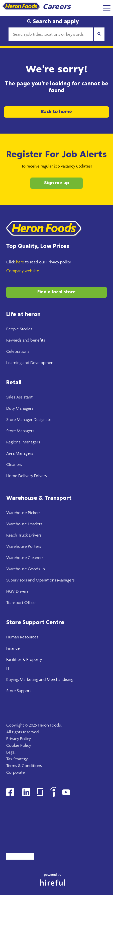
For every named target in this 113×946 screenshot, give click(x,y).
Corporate (15, 772)
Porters (34, 546)
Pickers (34, 512)
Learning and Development (30, 362)
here (20, 261)
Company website (22, 270)
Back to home (56, 112)
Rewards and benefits (25, 340)
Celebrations (17, 351)
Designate (42, 419)
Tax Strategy (17, 758)
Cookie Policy (18, 745)
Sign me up (56, 183)
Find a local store (56, 292)
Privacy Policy (18, 738)
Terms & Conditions (24, 765)
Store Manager (19, 419)
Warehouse (16, 512)
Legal (11, 752)
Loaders (34, 523)
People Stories (19, 328)
